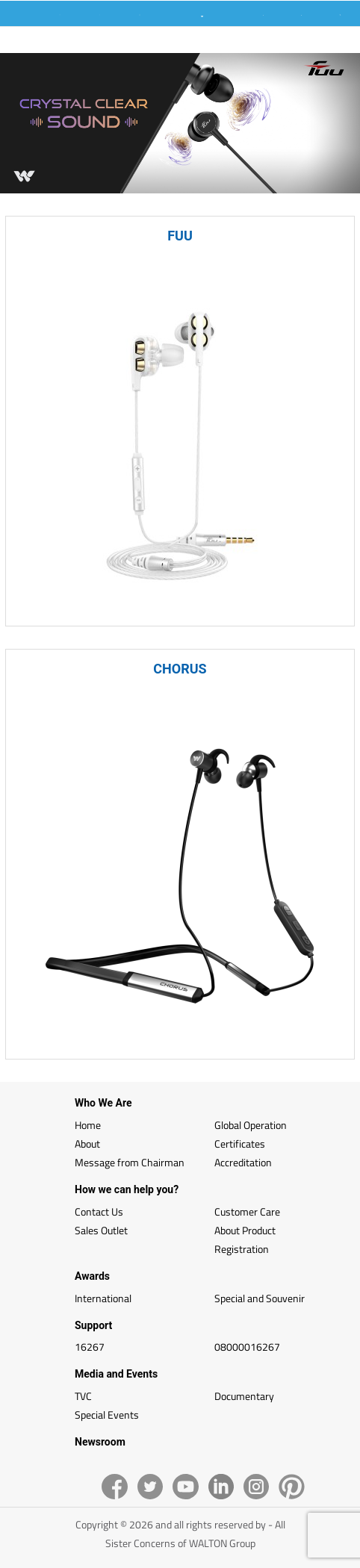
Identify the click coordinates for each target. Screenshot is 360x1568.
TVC (83, 1396)
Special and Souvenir (259, 1298)
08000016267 (247, 1346)
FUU (180, 235)
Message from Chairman (129, 1162)
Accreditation (243, 1162)
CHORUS (179, 668)
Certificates (239, 1143)
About (87, 1143)
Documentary (244, 1396)
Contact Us (99, 1211)
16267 (90, 1346)
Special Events (107, 1414)
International (103, 1298)
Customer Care (247, 1211)
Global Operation (250, 1125)
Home (88, 1125)
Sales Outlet (101, 1230)
